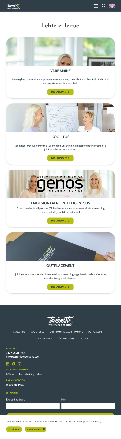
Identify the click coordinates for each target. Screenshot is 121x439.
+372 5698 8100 (16, 353)
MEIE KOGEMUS (44, 339)
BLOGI (84, 339)
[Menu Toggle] (95, 5)
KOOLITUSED (37, 332)
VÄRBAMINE (19, 332)
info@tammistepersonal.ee (22, 356)
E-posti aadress (15, 399)
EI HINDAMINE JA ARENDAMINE (66, 332)
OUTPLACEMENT (97, 332)
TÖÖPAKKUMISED (67, 339)
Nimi (64, 399)
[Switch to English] (112, 6)
